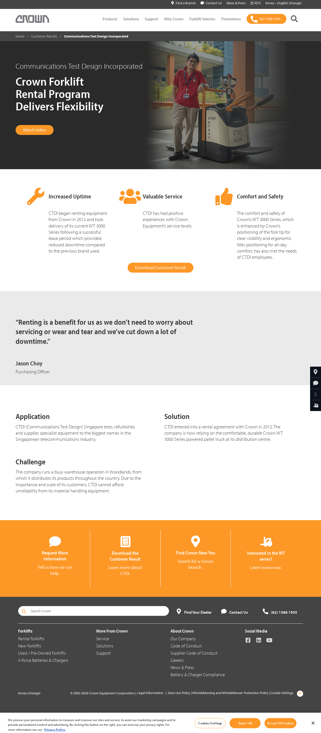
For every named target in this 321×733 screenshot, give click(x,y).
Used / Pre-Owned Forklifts (42, 653)
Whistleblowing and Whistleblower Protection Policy (230, 693)
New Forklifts (29, 646)
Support (151, 18)
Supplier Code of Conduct (194, 653)
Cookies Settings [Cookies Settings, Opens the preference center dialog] (210, 728)
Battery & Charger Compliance (198, 674)
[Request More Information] (315, 383)
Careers (177, 660)
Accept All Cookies (280, 728)
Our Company (183, 638)
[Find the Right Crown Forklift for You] (315, 405)
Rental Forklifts (31, 638)
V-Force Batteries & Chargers (43, 660)
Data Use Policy (179, 693)
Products (110, 18)
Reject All (245, 728)
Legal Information (150, 693)
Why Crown (173, 18)
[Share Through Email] (315, 394)
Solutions (131, 18)
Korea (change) (29, 693)
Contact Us (211, 3)
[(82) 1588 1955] (266, 19)
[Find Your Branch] (315, 372)
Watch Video (34, 130)
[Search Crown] (93, 611)
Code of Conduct (186, 646)
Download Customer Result (160, 267)
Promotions (231, 18)
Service (102, 638)
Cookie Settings (281, 693)
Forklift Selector (202, 18)
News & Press (182, 667)
